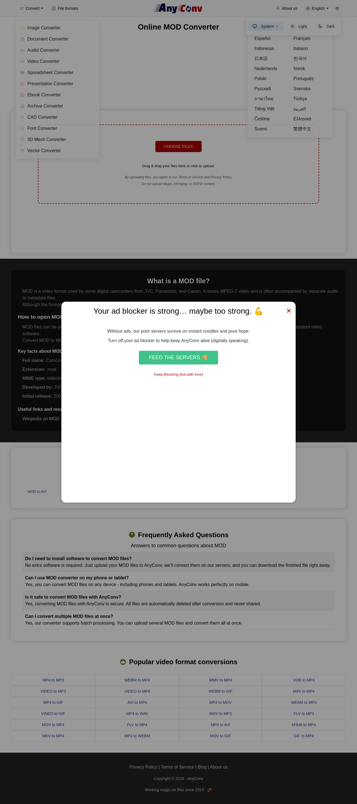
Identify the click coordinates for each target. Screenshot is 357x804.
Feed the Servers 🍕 (178, 357)
